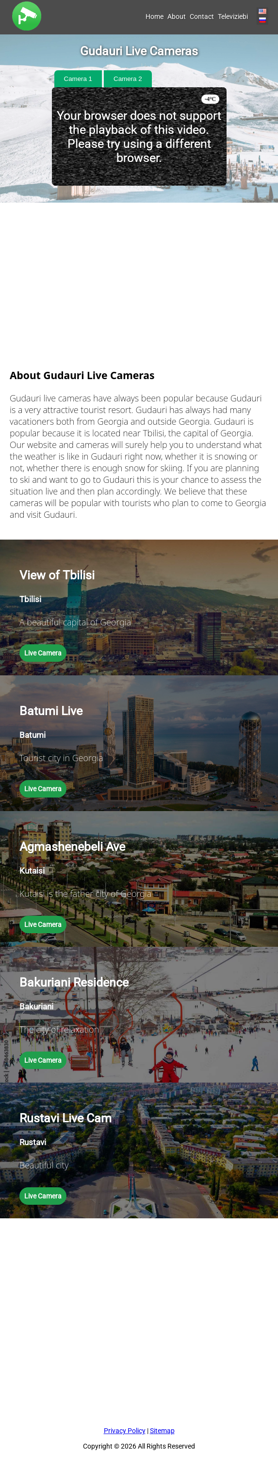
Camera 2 (128, 78)
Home (155, 16)
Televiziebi (233, 16)
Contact (202, 16)
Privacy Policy (125, 1431)
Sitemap (162, 1431)
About (176, 16)
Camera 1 (78, 78)
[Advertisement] (139, 270)
